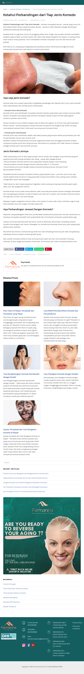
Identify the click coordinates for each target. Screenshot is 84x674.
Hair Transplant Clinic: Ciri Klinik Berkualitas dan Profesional (24, 491)
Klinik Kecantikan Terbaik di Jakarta (15, 588)
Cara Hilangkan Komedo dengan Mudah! (61, 374)
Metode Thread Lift (9, 607)
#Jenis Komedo (15, 254)
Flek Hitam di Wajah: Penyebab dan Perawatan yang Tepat (18, 312)
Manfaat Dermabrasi (10, 598)
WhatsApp (39, 249)
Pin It (48, 249)
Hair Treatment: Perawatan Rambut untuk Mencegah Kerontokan (25, 487)
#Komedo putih (44, 254)
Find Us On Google (9, 584)
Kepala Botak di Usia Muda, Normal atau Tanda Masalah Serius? (25, 478)
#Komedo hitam (29, 254)
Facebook (19, 249)
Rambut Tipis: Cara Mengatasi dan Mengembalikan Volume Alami (26, 473)
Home (5, 9)
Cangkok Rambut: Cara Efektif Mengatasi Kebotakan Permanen (25, 482)
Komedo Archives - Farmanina (20, 9)
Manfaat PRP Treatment (11, 602)
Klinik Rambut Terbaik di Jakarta (14, 593)
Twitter (29, 249)
